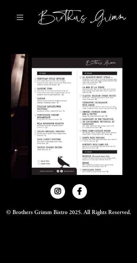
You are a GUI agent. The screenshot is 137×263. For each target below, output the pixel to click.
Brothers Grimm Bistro (40, 212)
